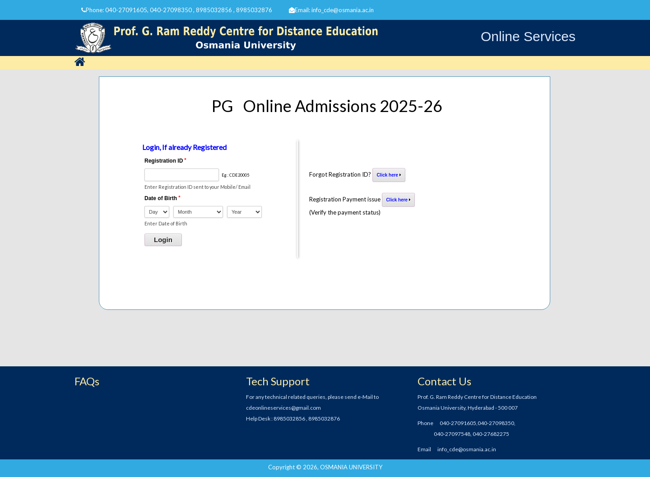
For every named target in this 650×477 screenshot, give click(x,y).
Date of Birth (160, 198)
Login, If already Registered (184, 147)
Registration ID (163, 161)
